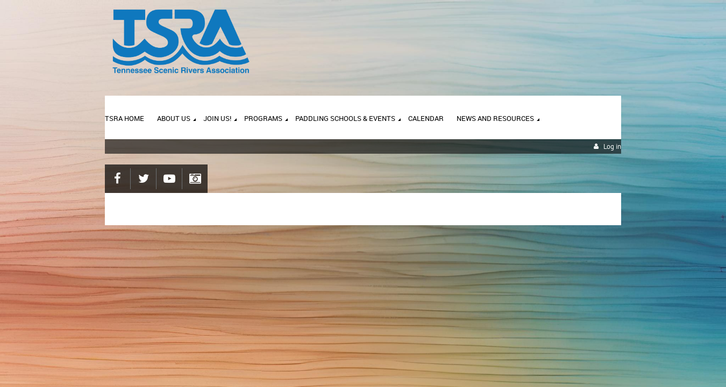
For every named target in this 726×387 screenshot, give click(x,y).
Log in (612, 146)
